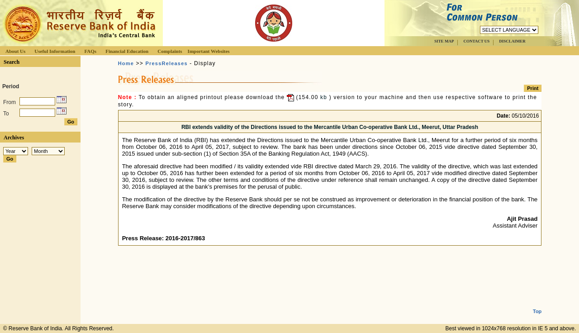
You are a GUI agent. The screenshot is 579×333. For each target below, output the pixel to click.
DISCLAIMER (512, 41)
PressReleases (167, 63)
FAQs (90, 51)
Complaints (169, 51)
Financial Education (126, 51)
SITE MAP (444, 41)
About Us (15, 51)
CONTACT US (476, 41)
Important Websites (209, 51)
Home (126, 63)
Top (537, 304)
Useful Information (54, 51)
